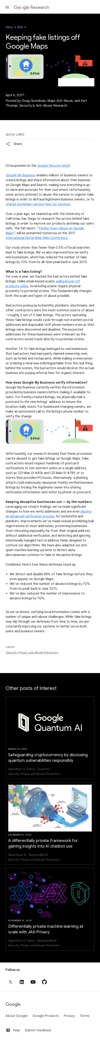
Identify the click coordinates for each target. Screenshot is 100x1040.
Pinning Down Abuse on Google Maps (45, 230)
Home (9, 26)
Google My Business (20, 175)
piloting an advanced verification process (48, 514)
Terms (85, 1016)
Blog (20, 26)
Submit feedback (38, 1030)
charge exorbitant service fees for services (38, 204)
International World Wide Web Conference (37, 238)
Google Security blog (53, 166)
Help (13, 1030)
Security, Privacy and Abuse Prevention (32, 652)
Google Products (45, 1016)
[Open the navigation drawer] (7, 7)
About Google (17, 1016)
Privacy (69, 1016)
